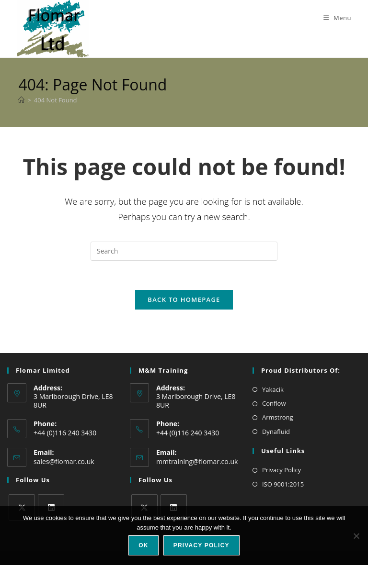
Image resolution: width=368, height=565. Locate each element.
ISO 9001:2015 (283, 484)
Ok (143, 545)
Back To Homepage (184, 299)
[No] (356, 536)
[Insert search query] (184, 251)
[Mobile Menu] (333, 17)
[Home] (21, 100)
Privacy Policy (281, 469)
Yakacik (273, 389)
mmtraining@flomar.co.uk (197, 461)
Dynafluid (276, 431)
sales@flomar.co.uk (64, 461)
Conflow (274, 403)
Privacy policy (201, 545)
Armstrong (277, 417)
